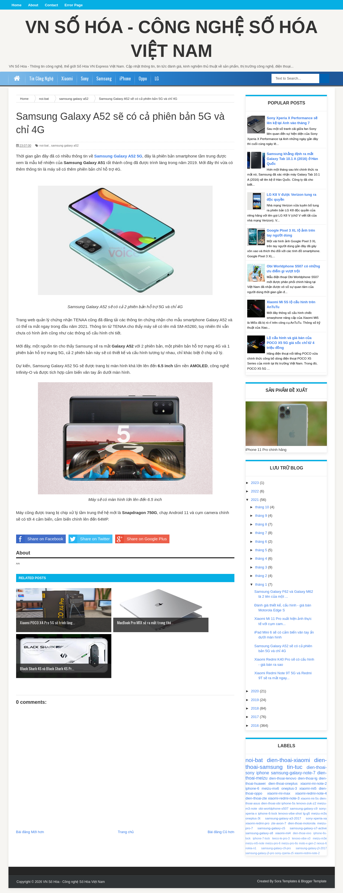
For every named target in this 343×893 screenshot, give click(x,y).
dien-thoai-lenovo (282, 783)
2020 (255, 696)
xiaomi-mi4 (283, 838)
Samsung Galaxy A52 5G (118, 161)
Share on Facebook (39, 543)
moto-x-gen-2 (307, 848)
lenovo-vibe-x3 (301, 843)
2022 (255, 496)
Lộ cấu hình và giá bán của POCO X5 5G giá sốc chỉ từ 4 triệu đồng (291, 348)
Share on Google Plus (141, 543)
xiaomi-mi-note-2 (313, 788)
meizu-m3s (319, 818)
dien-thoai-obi (271, 808)
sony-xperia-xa (316, 823)
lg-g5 (306, 818)
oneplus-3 (289, 793)
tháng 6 (261, 546)
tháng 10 (262, 512)
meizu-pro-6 (272, 848)
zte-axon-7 (278, 828)
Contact (51, 5)
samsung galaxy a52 (65, 150)
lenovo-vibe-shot (290, 818)
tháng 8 (261, 529)
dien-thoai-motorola (301, 828)
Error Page (74, 5)
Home (17, 5)
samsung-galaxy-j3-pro (260, 858)
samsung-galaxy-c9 (303, 813)
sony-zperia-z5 (284, 858)
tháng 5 (261, 555)
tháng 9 (261, 520)
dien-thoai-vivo (302, 838)
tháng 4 (261, 563)
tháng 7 (261, 538)
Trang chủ (126, 791)
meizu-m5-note (255, 848)
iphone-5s (288, 808)
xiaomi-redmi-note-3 (284, 803)
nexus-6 (322, 848)
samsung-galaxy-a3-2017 (283, 823)
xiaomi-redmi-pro (258, 828)
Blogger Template (313, 886)
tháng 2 (261, 581)
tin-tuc (295, 772)
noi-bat (44, 150)
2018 (255, 713)
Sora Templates (286, 886)
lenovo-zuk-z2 (306, 808)
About (33, 5)
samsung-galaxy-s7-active (308, 833)
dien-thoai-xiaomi (288, 765)
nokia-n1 (251, 853)
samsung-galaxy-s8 (259, 838)
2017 (255, 722)
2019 (255, 705)
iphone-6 (253, 793)
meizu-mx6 (270, 793)
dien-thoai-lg (308, 783)
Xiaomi (67, 83)
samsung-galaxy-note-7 (293, 777)
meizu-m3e (320, 843)
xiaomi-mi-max (278, 798)
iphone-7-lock (261, 843)
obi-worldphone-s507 (273, 813)
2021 (255, 505)
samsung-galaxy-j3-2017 (311, 853)
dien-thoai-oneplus (282, 788)
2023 (255, 488)
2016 (255, 730)
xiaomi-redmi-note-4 (311, 798)
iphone (262, 777)
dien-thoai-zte (256, 803)
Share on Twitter (89, 543)
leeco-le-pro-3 (281, 843)
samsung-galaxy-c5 (271, 833)
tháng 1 (261, 589)
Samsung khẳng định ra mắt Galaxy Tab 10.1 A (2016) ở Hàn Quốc (293, 164)
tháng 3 (261, 572)
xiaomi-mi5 (308, 793)
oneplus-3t (253, 823)
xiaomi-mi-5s (310, 803)
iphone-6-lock (267, 818)
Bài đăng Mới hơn (30, 791)
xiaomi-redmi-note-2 (307, 858)
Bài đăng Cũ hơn (221, 791)
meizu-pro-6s (289, 848)
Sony (84, 83)
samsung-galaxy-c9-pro (276, 853)
